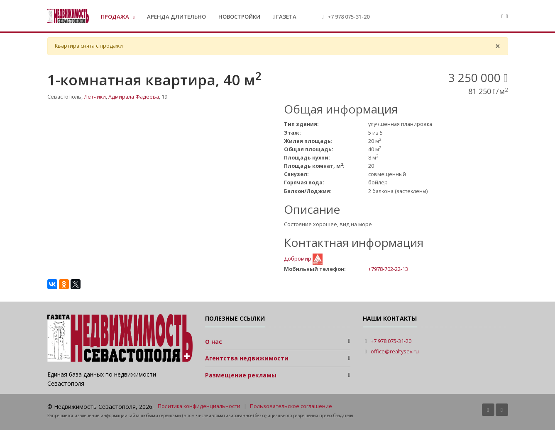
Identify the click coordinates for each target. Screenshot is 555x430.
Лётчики (95, 96)
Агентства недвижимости (247, 358)
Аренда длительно (176, 16)
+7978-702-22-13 (388, 269)
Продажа (115, 16)
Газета (284, 16)
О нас (213, 341)
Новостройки (239, 16)
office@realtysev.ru (395, 351)
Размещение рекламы (240, 375)
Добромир (298, 258)
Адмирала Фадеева (133, 96)
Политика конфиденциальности (199, 406)
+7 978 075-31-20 (348, 16)
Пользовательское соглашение (291, 406)
